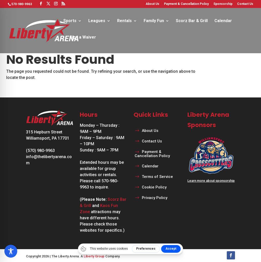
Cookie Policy (154, 187)
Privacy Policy (154, 197)
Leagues (96, 21)
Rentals (124, 21)
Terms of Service (157, 176)
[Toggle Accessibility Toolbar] (11, 251)
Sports (69, 21)
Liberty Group (94, 256)
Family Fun (154, 21)
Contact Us (245, 4)
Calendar (223, 21)
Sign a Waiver (82, 37)
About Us (152, 4)
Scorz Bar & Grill (192, 21)
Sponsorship (222, 4)
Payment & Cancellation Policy (186, 4)
